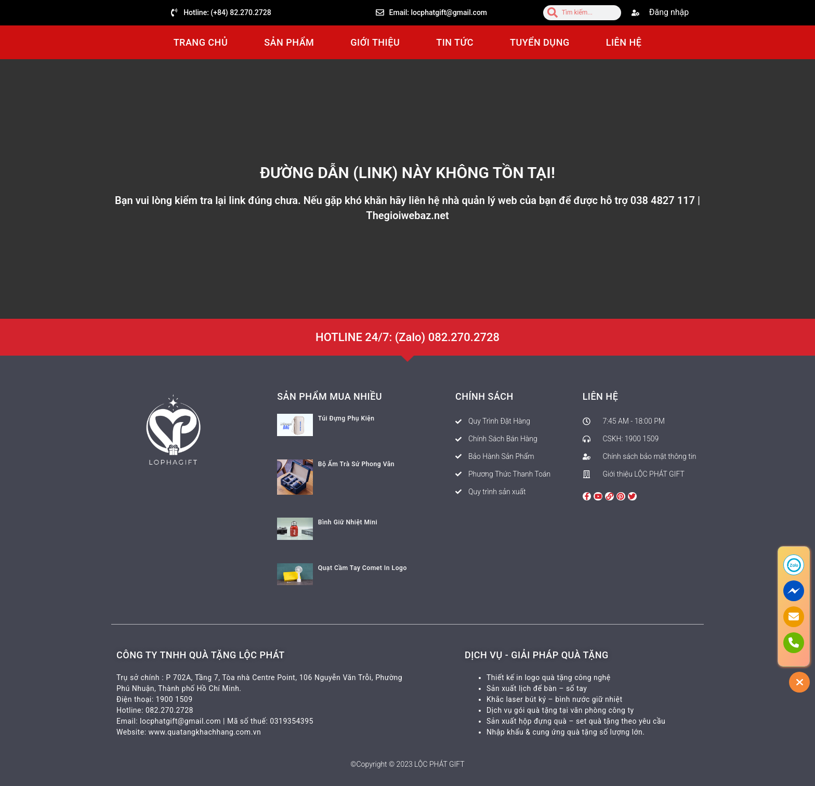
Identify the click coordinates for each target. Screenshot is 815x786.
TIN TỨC (455, 42)
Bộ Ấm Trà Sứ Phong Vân (356, 464)
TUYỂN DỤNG (540, 42)
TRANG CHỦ (201, 42)
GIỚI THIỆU (375, 42)
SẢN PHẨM (289, 42)
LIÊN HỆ (624, 42)
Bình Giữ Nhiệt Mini (347, 522)
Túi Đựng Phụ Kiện (346, 418)
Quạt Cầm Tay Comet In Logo (362, 568)
